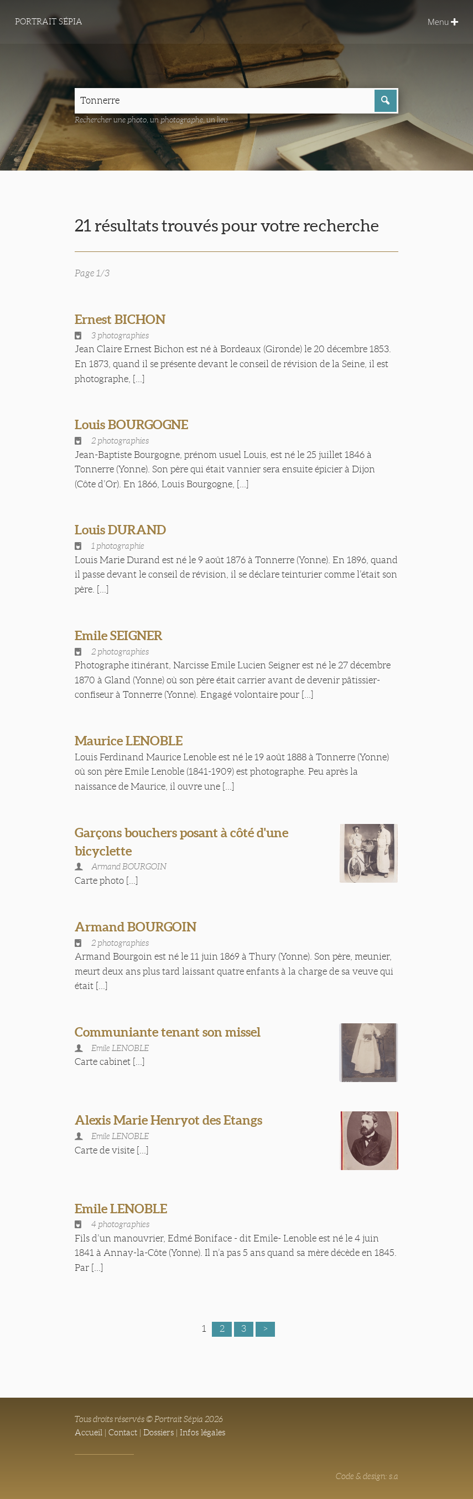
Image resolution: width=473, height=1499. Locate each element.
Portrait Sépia (48, 21)
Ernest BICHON (120, 319)
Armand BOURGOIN (135, 926)
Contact (122, 1432)
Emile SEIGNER (119, 635)
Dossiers (158, 1432)
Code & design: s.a (367, 1476)
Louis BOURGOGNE (131, 424)
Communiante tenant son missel (168, 1031)
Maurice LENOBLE (129, 740)
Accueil (88, 1432)
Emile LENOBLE (121, 1208)
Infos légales (202, 1432)
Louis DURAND (120, 529)
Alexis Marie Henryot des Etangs (168, 1119)
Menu (443, 21)
